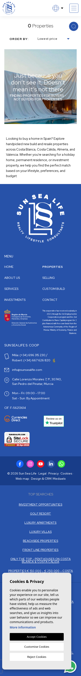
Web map (22, 479)
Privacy (53, 473)
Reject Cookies (36, 657)
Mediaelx (59, 479)
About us (12, 278)
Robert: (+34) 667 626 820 (33, 360)
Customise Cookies (36, 647)
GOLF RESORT (40, 513)
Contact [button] (49, 300)
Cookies (66, 473)
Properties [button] (52, 267)
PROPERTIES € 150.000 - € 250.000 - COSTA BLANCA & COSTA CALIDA (40, 572)
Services (11, 289)
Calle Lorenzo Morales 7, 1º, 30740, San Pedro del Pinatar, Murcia (37, 381)
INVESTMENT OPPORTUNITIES (40, 504)
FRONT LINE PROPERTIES (40, 550)
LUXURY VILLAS (40, 531)
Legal (42, 473)
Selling (48, 278)
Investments (15, 300)
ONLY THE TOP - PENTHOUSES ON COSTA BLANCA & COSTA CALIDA (40, 560)
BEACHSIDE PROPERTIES (40, 541)
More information (23, 627)
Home (8, 267)
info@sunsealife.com (27, 370)
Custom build (53, 289)
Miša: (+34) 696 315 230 (28, 355)
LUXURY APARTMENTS (40, 522)
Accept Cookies (37, 637)
